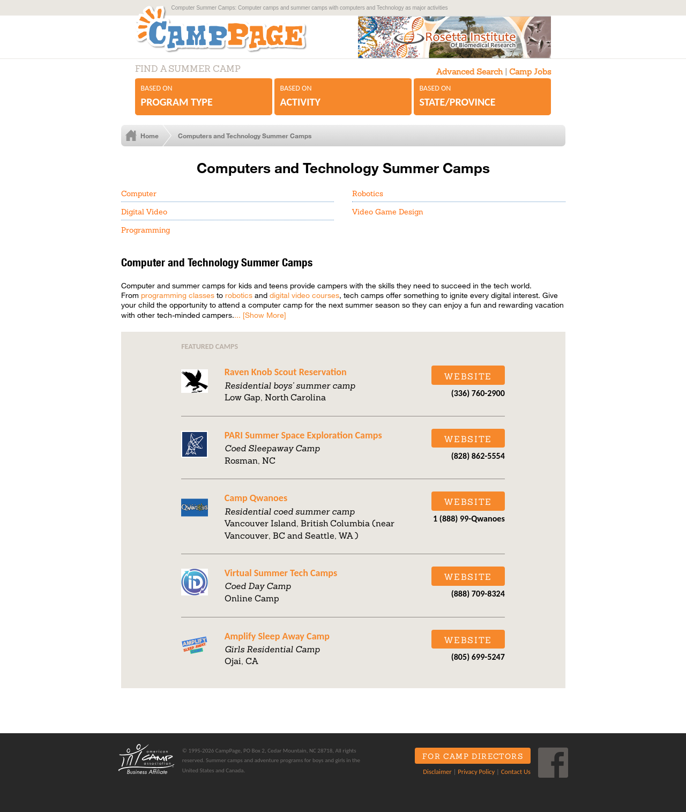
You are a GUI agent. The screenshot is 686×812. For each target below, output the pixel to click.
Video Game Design (387, 212)
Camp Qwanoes (256, 498)
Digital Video (144, 212)
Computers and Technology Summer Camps (244, 135)
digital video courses (304, 295)
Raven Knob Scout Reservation (286, 372)
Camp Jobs (530, 71)
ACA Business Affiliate (146, 759)
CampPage (232, 28)
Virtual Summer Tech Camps (281, 573)
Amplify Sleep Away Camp (277, 636)
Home (149, 135)
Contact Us (516, 772)
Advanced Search (469, 71)
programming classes (177, 295)
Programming (145, 230)
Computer (138, 193)
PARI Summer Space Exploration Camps (303, 435)
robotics (238, 295)
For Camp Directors (472, 756)
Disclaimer (437, 772)
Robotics (367, 193)
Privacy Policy (476, 772)
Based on (204, 96)
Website (467, 376)
